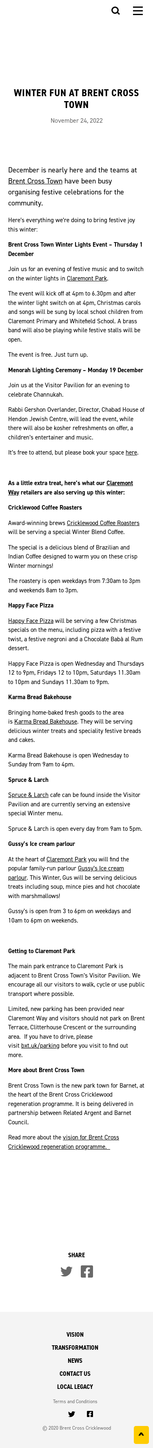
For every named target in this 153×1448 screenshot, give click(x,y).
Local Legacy (75, 1386)
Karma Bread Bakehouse (45, 721)
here (131, 452)
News (75, 1360)
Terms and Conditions (75, 1401)
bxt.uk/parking (40, 1045)
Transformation (75, 1347)
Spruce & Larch (28, 795)
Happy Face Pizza (30, 621)
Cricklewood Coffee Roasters (103, 523)
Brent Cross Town (35, 181)
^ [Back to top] (141, 1436)
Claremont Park (87, 278)
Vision (75, 1334)
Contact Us (75, 1373)
